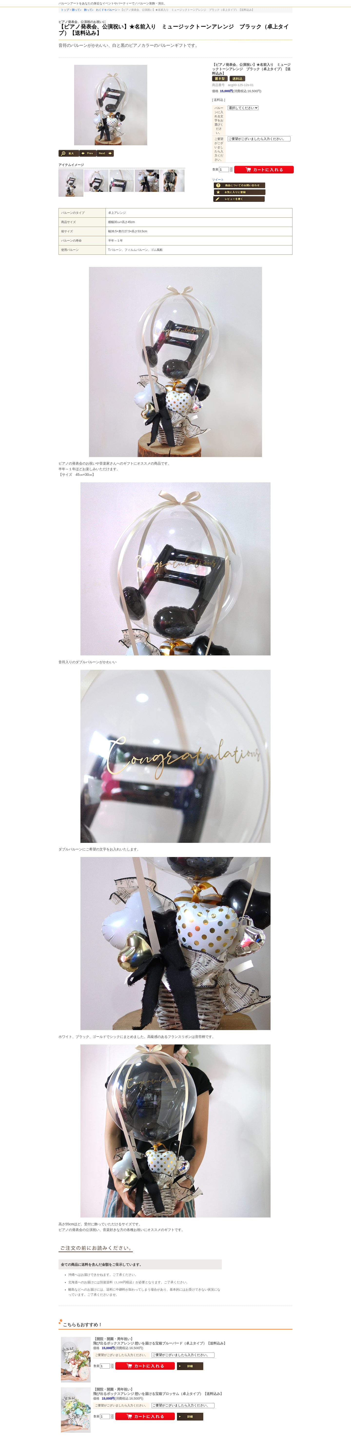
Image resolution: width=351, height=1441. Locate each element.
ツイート (218, 179)
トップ (65, 9)
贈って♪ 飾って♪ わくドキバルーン (94, 9)
